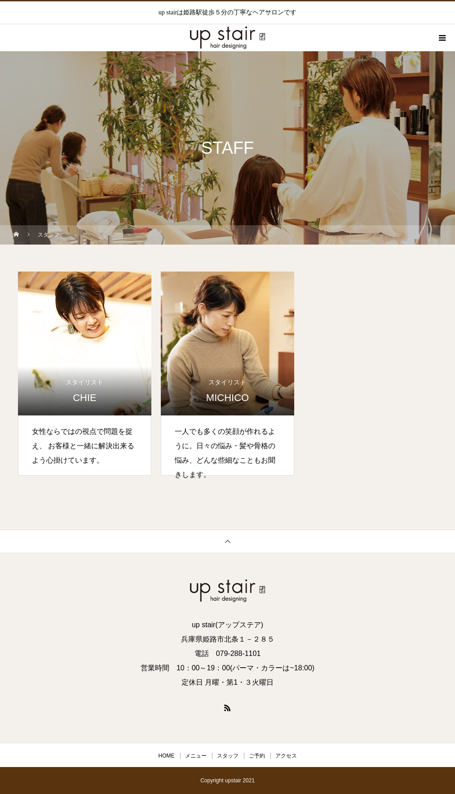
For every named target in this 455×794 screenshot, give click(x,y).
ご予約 (257, 756)
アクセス (286, 756)
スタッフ (228, 756)
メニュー (196, 756)
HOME (167, 756)
